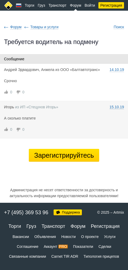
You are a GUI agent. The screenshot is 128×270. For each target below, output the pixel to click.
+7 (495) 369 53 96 (26, 212)
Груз (41, 5)
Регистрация (111, 5)
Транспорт (57, 5)
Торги (29, 5)
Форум (75, 5)
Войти (90, 5)
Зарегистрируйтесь (64, 155)
